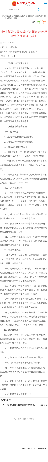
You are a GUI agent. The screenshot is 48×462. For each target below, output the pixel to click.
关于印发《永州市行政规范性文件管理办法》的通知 (22, 405)
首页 (22, 16)
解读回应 (29, 16)
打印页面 (31, 448)
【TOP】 (23, 448)
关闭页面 (42, 448)
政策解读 (38, 16)
